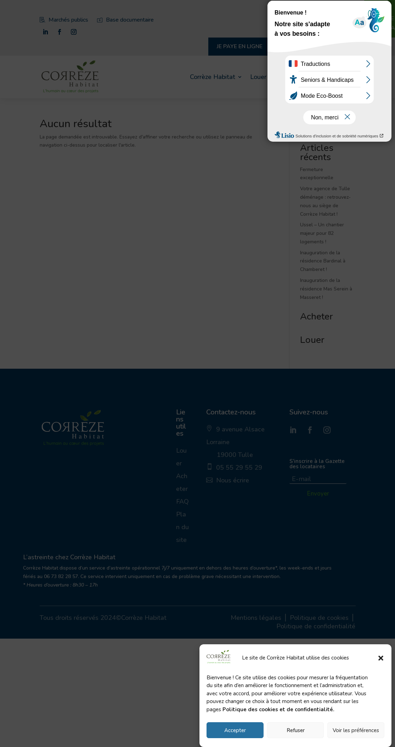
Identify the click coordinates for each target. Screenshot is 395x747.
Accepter (235, 730)
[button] (380, 658)
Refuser (296, 730)
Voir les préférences (356, 730)
